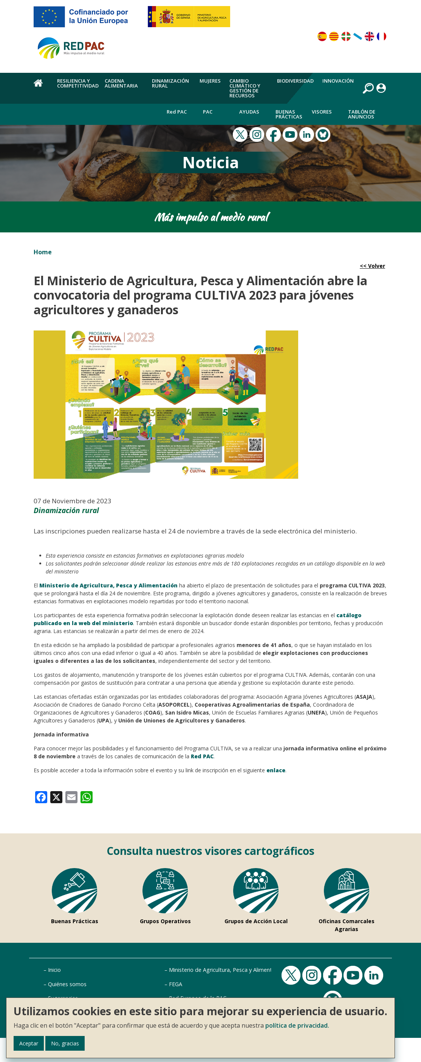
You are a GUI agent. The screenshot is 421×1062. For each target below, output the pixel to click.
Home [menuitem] (41, 87)
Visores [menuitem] (322, 111)
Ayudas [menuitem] (249, 111)
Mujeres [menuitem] (210, 80)
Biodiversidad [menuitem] (295, 80)
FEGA (175, 984)
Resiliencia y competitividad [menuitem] (78, 83)
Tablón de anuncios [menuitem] (361, 114)
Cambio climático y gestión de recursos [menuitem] (244, 88)
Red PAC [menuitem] (177, 111)
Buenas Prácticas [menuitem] (289, 114)
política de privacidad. (297, 1025)
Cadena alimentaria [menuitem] (121, 83)
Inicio (54, 969)
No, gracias (65, 1043)
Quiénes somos (67, 984)
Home (43, 252)
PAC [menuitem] (207, 111)
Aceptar (28, 1043)
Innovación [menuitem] (338, 80)
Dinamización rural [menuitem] (170, 83)
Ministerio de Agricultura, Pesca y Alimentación (227, 969)
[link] (41, 796)
